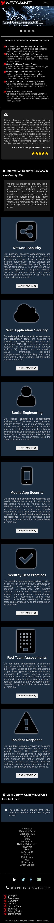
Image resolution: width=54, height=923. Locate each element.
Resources (13, 898)
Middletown (27, 857)
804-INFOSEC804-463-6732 (30, 888)
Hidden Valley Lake (27, 844)
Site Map (12, 908)
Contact (12, 903)
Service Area (14, 906)
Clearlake (27, 828)
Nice (27, 859)
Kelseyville (27, 847)
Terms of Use (14, 914)
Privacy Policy (15, 911)
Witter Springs (27, 865)
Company (13, 901)
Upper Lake (27, 862)
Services (12, 896)
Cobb (27, 836)
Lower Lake (27, 852)
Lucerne (27, 854)
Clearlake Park (27, 834)
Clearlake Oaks (27, 831)
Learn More (25, 286)
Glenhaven (27, 841)
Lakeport (26, 849)
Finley (27, 839)
